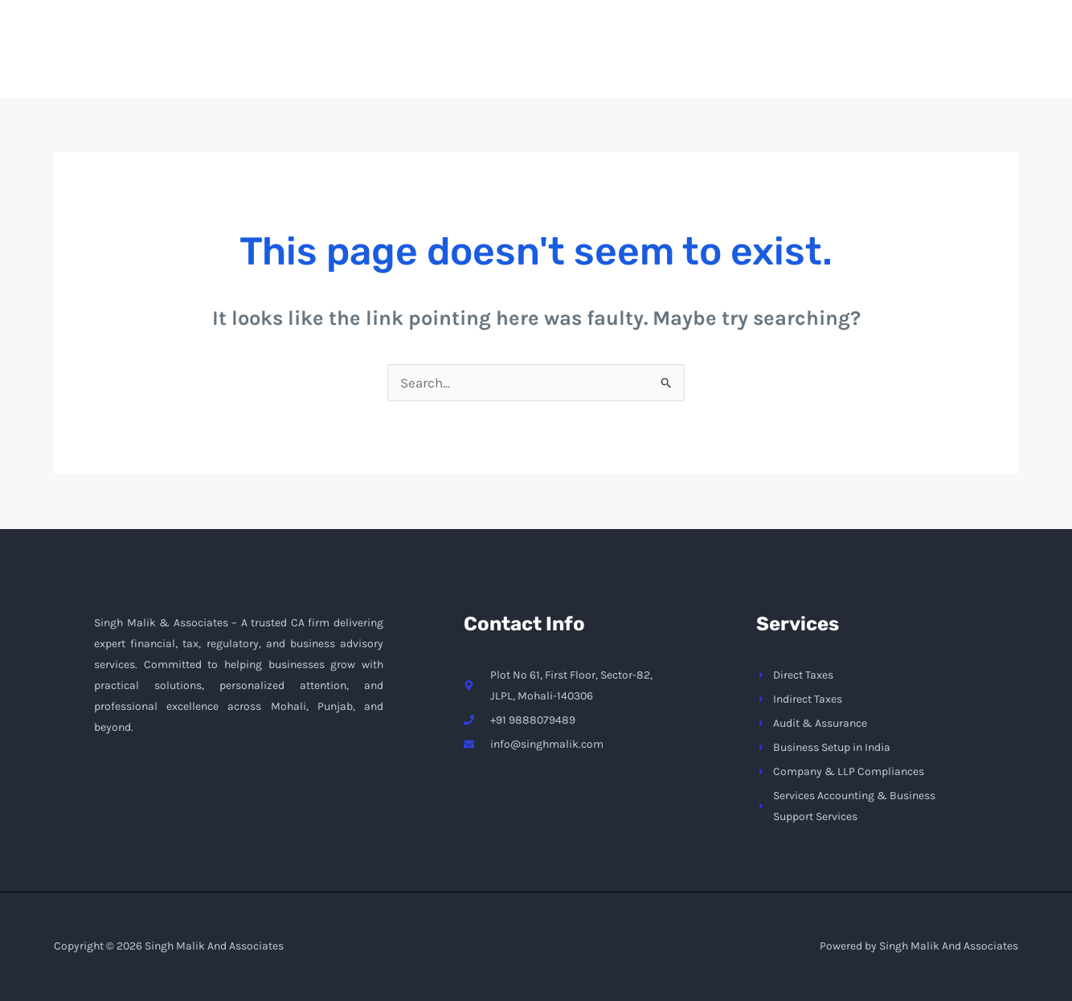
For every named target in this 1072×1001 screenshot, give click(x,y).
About (653, 61)
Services (746, 61)
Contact (846, 61)
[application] (774, 61)
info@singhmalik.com (824, 12)
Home (576, 61)
